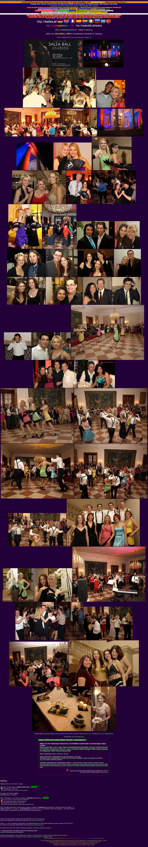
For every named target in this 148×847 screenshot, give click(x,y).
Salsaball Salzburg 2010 (81, 733)
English (66, 22)
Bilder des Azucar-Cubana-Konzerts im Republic (15, 799)
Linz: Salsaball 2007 (94, 733)
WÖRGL (59, 759)
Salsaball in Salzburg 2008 (34, 835)
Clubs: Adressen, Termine (60, 754)
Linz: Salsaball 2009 (107, 733)
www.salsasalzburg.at (77, 37)
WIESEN (53, 759)
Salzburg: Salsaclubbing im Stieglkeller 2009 (39, 837)
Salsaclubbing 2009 (63, 751)
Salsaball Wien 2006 (46, 765)
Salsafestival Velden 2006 (79, 764)
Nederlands (85, 22)
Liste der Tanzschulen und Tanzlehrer (11, 832)
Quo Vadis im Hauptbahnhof (69, 747)
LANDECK (79, 758)
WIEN (48, 759)
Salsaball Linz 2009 (73, 765)
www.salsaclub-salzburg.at (36, 820)
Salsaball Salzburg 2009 (66, 733)
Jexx (56, 747)
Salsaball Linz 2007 (60, 765)
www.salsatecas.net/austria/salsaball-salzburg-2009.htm (12, 0)
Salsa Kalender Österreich (17, 803)
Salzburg (88, 30)
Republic (85, 747)
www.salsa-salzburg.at (21, 790)
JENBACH (65, 758)
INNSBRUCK (56, 758)
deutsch (60, 22)
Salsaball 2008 (77, 749)
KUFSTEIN (72, 758)
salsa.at (58, 30)
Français (72, 22)
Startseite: (71, 771)
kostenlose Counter (57, 6)
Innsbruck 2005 (44, 764)
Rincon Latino (65, 749)
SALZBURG (91, 758)
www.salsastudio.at (12, 804)
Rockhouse (54, 749)
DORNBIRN (43, 758)
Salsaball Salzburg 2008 (51, 733)
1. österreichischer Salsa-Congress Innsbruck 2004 (87, 762)
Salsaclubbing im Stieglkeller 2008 (16, 837)
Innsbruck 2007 (65, 764)
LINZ (85, 758)
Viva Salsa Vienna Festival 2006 (98, 764)
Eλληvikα (103, 22)
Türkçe (108, 22)
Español (78, 22)
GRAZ (50, 758)
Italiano (91, 22)
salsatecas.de (104, 772)
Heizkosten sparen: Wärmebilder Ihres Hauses (81, 6)
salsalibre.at (97, 2)
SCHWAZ (99, 758)
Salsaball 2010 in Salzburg (59, 835)
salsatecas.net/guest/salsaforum (42, 828)
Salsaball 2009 (89, 749)
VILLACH (42, 759)
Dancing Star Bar (46, 747)
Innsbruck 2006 (55, 764)
